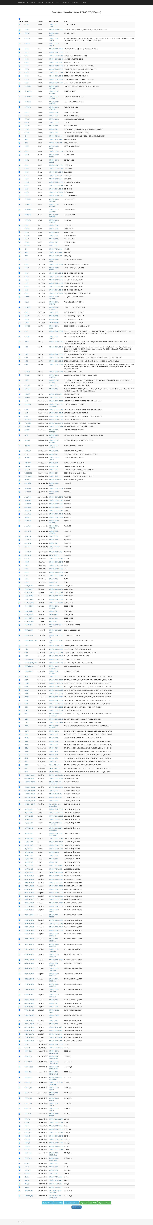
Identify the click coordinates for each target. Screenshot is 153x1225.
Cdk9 (26, 364)
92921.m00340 (29, 949)
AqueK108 (28, 543)
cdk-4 (26, 409)
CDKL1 (27, 112)
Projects (75, 2)
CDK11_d (28, 1114)
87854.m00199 (29, 889)
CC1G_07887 (29, 596)
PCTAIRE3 (28, 96)
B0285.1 (27, 426)
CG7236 (27, 385)
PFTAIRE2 (28, 107)
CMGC (51, 24)
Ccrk (26, 259)
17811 (27, 734)
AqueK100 (28, 510)
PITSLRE (27, 307)
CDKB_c (27, 1139)
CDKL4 (27, 122)
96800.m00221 (29, 1024)
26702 (27, 751)
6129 (26, 700)
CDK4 (26, 55)
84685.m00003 (29, 920)
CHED (27, 79)
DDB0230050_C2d (31, 640)
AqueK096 (28, 497)
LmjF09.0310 (29, 849)
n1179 (27, 710)
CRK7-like (52, 965)
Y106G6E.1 (28, 473)
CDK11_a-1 (28, 1087)
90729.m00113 (29, 944)
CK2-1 (27, 1163)
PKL (50, 621)
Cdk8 (26, 361)
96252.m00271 (29, 903)
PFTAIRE (52, 104)
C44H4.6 (27, 466)
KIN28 (27, 565)
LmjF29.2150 (29, 816)
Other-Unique (58, 872)
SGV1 (26, 572)
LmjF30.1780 (29, 833)
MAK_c (27, 1180)
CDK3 (26, 52)
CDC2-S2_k (28, 1061)
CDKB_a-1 (28, 1129)
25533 (27, 690)
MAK (60, 136)
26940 (27, 676)
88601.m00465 (29, 974)
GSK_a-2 (27, 1173)
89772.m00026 (29, 939)
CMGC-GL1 (58, 794)
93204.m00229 (29, 954)
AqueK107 (28, 540)
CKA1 (26, 579)
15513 (27, 748)
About (40, 2)
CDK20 (51, 912)
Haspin (27, 322)
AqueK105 (28, 531)
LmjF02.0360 (29, 859)
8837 (26, 772)
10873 (27, 731)
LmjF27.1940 (29, 828)
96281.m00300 (29, 960)
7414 (26, 741)
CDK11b (27, 43)
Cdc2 (26, 646)
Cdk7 (26, 357)
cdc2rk (27, 336)
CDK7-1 (27, 1119)
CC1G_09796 (29, 614)
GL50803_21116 (30, 797)
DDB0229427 (29, 671)
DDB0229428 (29, 659)
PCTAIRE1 (28, 86)
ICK (26, 136)
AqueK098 (28, 504)
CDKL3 (27, 119)
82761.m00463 (29, 963)
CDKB (61, 1129)
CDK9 (26, 76)
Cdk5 (26, 354)
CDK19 (27, 69)
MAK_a (27, 1177)
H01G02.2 (28, 404)
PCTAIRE (52, 88)
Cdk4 (26, 347)
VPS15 (56, 555)
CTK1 (26, 575)
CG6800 (27, 326)
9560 (26, 707)
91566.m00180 (29, 1020)
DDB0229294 (29, 625)
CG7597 (27, 372)
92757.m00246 (29, 989)
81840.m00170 (29, 1000)
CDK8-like (52, 936)
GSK (56, 132)
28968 (27, 758)
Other (51, 322)
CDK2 (26, 49)
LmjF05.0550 (29, 809)
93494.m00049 (29, 1031)
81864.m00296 (29, 927)
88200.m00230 (29, 968)
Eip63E (27, 375)
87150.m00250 (29, 886)
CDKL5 (27, 126)
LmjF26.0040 (29, 845)
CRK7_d (27, 1146)
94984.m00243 (29, 1041)
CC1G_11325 (29, 599)
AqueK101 (28, 514)
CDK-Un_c (28, 1082)
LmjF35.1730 (29, 862)
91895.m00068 (29, 984)
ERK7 (51, 548)
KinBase (49, 2)
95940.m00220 (29, 899)
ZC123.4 (27, 430)
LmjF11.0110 (29, 823)
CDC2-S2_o (28, 1072)
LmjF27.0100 (29, 865)
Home (33, 2)
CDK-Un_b (28, 1077)
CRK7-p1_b (28, 1158)
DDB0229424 (29, 630)
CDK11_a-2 (28, 1093)
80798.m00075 (29, 876)
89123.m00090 (29, 979)
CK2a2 (27, 129)
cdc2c (26, 342)
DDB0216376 (29, 666)
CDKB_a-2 (28, 1132)
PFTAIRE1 (28, 102)
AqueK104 (28, 526)
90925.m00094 (29, 915)
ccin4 (54, 621)
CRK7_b (27, 1143)
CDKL (57, 112)
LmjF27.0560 (29, 812)
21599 (27, 683)
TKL (50, 1190)
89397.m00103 (29, 1006)
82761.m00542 (29, 879)
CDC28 (27, 558)
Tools (83, 2)
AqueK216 (28, 555)
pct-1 (26, 435)
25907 (27, 693)
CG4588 (27, 394)
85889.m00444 (29, 882)
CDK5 (26, 62)
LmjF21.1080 (29, 842)
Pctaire (27, 297)
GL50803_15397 (30, 775)
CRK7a (27, 1149)
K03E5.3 (27, 397)
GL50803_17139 (30, 794)
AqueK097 (28, 500)
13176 (27, 726)
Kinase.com (23, 3)
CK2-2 (27, 1167)
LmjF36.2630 (29, 872)
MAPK (57, 546)
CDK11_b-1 (28, 1098)
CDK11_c (28, 1108)
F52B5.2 (27, 457)
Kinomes (65, 2)
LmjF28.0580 (29, 852)
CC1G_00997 (29, 592)
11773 (27, 722)
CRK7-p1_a (28, 1153)
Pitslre (27, 380)
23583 (27, 687)
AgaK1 (56, 614)
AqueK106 (28, 536)
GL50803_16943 (30, 804)
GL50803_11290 (30, 782)
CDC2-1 (27, 1044)
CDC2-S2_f (28, 1051)
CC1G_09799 (29, 618)
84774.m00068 (29, 1003)
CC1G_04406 (29, 611)
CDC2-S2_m (29, 1067)
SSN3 (26, 569)
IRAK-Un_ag (29, 1190)
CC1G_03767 (29, 589)
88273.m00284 (29, 893)
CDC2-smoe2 (53, 1053)
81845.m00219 (29, 909)
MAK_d (27, 1184)
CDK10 (27, 33)
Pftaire (27, 302)
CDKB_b (27, 1136)
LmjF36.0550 (29, 819)
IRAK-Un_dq (29, 1196)
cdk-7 (26, 416)
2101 (26, 714)
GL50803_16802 (30, 787)
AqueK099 (28, 507)
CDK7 (26, 66)
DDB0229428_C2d (31, 663)
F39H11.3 (28, 420)
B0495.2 (27, 440)
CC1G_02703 (29, 586)
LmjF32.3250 (29, 855)
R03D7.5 (27, 469)
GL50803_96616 (30, 790)
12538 (27, 765)
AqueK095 (28, 492)
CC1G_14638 (29, 602)
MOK (26, 143)
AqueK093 (28, 483)
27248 (27, 755)
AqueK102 (28, 517)
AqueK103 (28, 521)
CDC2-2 (27, 1047)
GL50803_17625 (30, 800)
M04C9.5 (27, 480)
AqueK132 (28, 552)
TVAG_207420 (29, 1010)
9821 (26, 761)
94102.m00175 (29, 1034)
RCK (56, 136)
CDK (56, 24)
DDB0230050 (29, 635)
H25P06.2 (28, 423)
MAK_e (27, 1187)
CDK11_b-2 (28, 1103)
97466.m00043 (29, 994)
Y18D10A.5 (28, 476)
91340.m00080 (29, 930)
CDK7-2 (27, 1122)
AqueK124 (28, 546)
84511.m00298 (29, 1027)
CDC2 (26, 30)
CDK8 (61, 69)
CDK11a (27, 38)
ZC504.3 (27, 445)
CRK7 (61, 79)
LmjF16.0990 (29, 838)
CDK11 (51, 40)
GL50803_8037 (29, 778)
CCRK (27, 24)
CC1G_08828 (29, 621)
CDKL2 (27, 116)
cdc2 (26, 331)
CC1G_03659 (29, 606)
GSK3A (27, 132)
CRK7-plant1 (53, 1155)
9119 (26, 719)
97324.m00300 (29, 906)
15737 (27, 744)
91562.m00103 (29, 1037)
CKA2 (26, 582)
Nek (55, 804)
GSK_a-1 (27, 1170)
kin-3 (26, 454)
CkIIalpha (28, 389)
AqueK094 (28, 488)
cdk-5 (26, 413)
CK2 (56, 129)
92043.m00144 (29, 896)
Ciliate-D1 (57, 765)
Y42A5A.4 (28, 451)
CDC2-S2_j (28, 1056)
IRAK (54, 1190)
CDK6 (26, 59)
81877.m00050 (29, 934)
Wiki (57, 2)
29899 (27, 738)
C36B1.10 (28, 463)
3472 (26, 768)
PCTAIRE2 (28, 91)
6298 (26, 703)
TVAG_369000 (29, 1015)
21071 (27, 680)
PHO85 (27, 562)
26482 (27, 697)
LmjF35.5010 (29, 869)
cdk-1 (26, 401)
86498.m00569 (29, 923)
